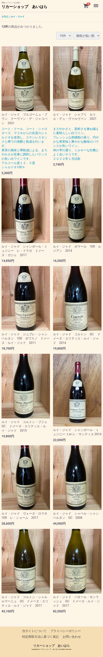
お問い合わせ (72, 637)
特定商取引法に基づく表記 (40, 637)
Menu (96, 4)
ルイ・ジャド (17, 16)
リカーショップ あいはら (24, 6)
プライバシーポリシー (65, 631)
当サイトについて (34, 631)
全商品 (5, 16)
